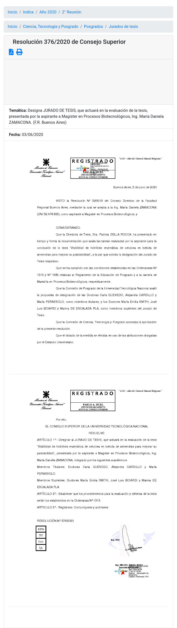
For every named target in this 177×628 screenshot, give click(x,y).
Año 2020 (47, 12)
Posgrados (93, 26)
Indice (28, 12)
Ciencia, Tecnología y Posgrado (50, 26)
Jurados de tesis (123, 26)
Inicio (12, 12)
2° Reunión (71, 12)
